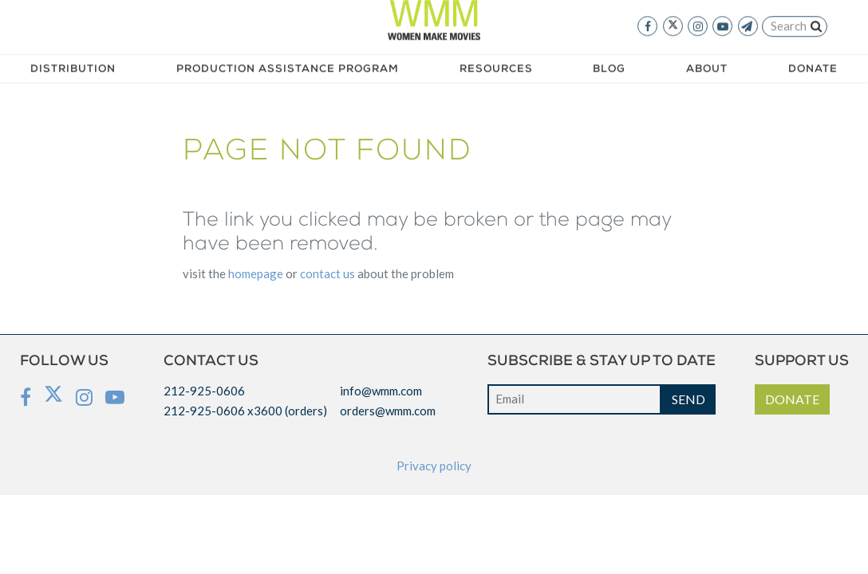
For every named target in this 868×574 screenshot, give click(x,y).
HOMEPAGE (255, 273)
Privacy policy (434, 465)
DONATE (792, 399)
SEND (688, 399)
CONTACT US (327, 273)
